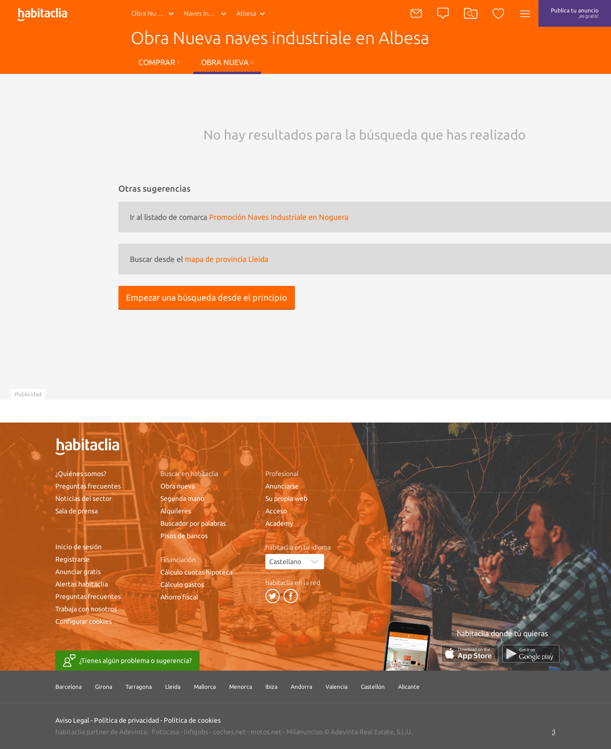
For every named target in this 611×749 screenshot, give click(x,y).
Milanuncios (304, 732)
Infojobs (196, 732)
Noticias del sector (83, 498)
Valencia (337, 687)
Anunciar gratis (78, 571)
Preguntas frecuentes (88, 486)
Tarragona (139, 687)
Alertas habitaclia (81, 584)
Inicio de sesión (78, 547)
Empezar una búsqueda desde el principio (206, 297)
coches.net (229, 732)
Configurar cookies (83, 621)
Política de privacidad (126, 720)
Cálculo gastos (182, 584)
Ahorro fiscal (179, 597)
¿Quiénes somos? (80, 474)
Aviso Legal (72, 720)
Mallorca (205, 687)
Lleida (172, 687)
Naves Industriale (207, 13)
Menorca (240, 687)
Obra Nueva (149, 13)
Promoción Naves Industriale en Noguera (278, 217)
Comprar (159, 62)
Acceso (276, 511)
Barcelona (68, 687)
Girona (103, 687)
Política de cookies (192, 720)
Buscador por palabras (193, 523)
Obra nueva (227, 62)
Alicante (409, 687)
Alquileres (175, 511)
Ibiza (271, 687)
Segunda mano (182, 498)
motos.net (266, 732)
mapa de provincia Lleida (226, 259)
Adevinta (133, 732)
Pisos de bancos (184, 536)
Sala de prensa (76, 511)
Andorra (301, 687)
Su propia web (286, 498)
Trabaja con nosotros (86, 609)
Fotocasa (165, 732)
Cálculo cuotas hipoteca (196, 572)
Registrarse (72, 559)
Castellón (373, 687)
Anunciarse (282, 486)
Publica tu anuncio (575, 13)
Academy (279, 523)
